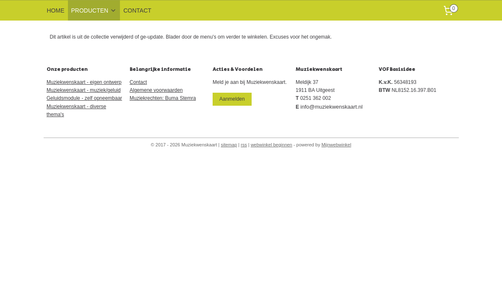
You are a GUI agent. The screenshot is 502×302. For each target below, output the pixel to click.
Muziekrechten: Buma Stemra (163, 98)
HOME (56, 10)
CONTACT (137, 10)
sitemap (229, 144)
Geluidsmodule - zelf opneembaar (84, 98)
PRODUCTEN (94, 10)
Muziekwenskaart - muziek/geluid (84, 90)
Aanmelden (232, 99)
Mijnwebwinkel (336, 144)
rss (244, 144)
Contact (138, 82)
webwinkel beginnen (271, 144)
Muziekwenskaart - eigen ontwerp (84, 82)
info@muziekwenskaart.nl (331, 107)
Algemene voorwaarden (156, 90)
